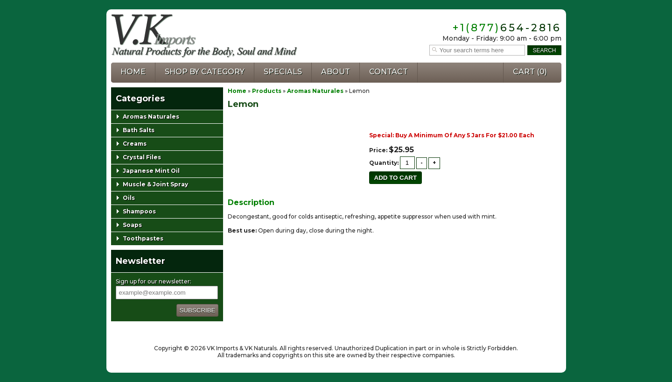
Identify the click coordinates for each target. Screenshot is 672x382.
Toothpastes (143, 238)
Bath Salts (138, 130)
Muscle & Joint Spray (155, 184)
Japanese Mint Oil (151, 170)
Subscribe (197, 310)
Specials (283, 71)
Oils (129, 197)
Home (133, 71)
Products (266, 90)
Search (544, 50)
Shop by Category (205, 71)
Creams (135, 143)
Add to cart (395, 177)
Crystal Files (142, 157)
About (335, 71)
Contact (388, 71)
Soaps (132, 224)
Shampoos (139, 211)
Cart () (530, 71)
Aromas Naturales (315, 90)
